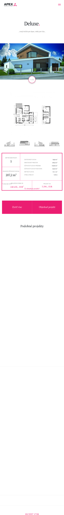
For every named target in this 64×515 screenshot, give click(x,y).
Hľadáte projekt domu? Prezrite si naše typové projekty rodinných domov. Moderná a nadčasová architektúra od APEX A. (10, 4)
